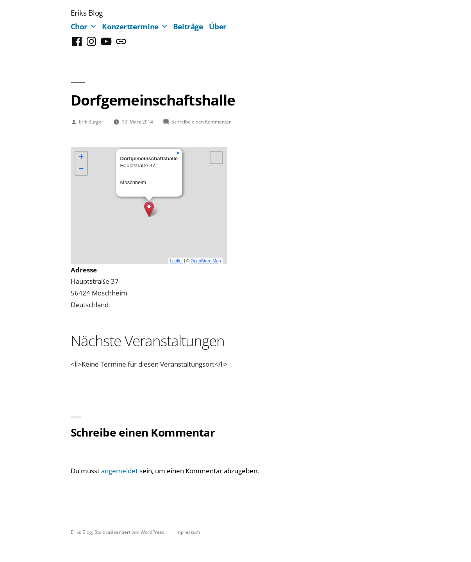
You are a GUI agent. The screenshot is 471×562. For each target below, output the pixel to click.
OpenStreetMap (206, 260)
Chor (79, 26)
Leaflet (176, 260)
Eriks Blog (87, 13)
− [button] (81, 169)
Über (218, 26)
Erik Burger (91, 121)
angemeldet (119, 470)
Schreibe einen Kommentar (201, 121)
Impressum (187, 532)
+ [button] (81, 157)
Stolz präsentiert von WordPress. (131, 532)
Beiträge (188, 26)
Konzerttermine (130, 26)
